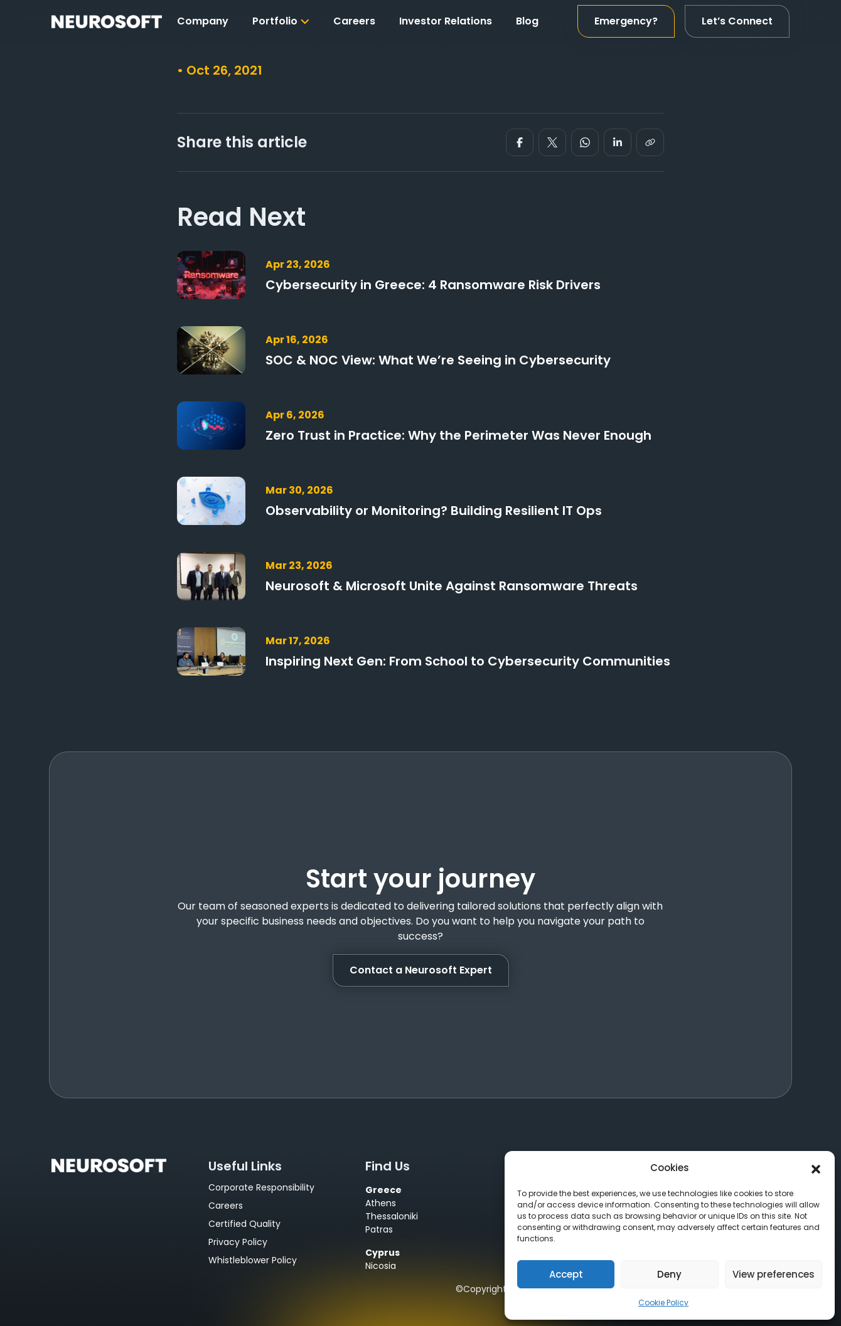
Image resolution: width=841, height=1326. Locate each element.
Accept (566, 1274)
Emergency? (626, 21)
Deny (669, 1274)
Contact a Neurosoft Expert (421, 970)
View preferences (773, 1274)
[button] (816, 1168)
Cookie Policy (663, 1302)
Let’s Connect (737, 21)
